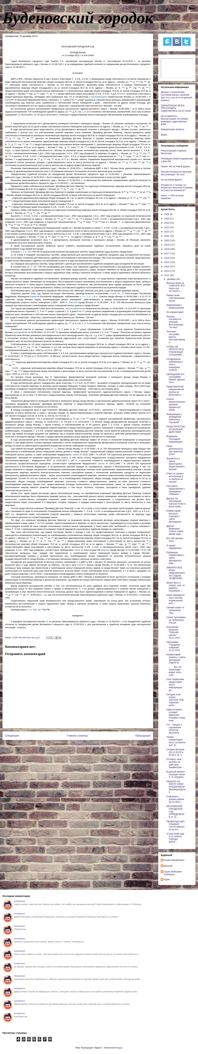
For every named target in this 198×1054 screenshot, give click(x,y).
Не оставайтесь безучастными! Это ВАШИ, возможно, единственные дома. (174, 120)
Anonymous (19, 901)
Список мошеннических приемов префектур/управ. (175, 404)
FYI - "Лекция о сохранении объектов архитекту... (174, 728)
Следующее (12, 735)
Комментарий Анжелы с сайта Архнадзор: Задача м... (175, 658)
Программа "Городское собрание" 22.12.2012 (173, 646)
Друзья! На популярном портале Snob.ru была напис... (176, 502)
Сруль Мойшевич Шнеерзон (173, 873)
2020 (167, 240)
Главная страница (77, 735)
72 (123, 293)
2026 (167, 214)
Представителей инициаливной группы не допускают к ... (175, 390)
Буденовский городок (78, 18)
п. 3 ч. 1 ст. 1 (86, 296)
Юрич (167, 879)
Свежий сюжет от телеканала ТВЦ (175, 610)
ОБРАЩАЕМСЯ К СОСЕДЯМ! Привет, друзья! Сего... (175, 378)
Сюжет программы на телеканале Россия (176, 620)
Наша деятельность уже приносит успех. (174, 450)
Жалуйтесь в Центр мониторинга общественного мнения (175, 463)
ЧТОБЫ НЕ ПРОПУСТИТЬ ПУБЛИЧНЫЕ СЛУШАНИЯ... (175, 350)
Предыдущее (143, 735)
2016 (167, 258)
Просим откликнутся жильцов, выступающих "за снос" (176, 173)
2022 (167, 231)
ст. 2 (98, 296)
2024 (167, 223)
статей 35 (115, 293)
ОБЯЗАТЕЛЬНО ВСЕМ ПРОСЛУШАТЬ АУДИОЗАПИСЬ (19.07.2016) (176, 108)
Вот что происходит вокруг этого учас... (174, 671)
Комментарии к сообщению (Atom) (86, 744)
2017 (167, 253)
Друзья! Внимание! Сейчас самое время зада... (174, 530)
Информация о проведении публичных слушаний (174, 418)
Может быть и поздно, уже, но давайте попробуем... (175, 586)
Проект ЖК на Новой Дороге (175, 166)
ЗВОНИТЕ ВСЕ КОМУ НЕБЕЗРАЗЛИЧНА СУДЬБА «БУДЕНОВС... (175, 573)
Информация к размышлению (175, 306)
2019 (167, 244)
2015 (167, 262)
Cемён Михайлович (174, 860)
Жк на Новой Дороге (171, 179)
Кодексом (34, 296)
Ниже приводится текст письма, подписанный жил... (175, 599)
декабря (171, 279)
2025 (167, 218)
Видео (164, 134)
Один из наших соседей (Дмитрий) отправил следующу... (175, 714)
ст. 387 (33, 267)
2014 (167, 266)
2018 (167, 249)
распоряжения (20, 332)
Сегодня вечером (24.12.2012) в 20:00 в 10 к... (175, 752)
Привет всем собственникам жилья (175, 298)
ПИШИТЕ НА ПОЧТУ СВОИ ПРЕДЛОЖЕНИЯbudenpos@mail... (176, 786)
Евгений (168, 866)
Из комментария (174, 312)
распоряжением (99, 97)
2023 (167, 227)
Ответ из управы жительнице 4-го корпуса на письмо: (175, 477)
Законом (73, 302)
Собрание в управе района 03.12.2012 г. (175, 799)
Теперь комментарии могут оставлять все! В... (176, 741)
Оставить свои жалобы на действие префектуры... (174, 763)
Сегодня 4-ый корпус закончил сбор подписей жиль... (175, 699)
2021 (167, 236)
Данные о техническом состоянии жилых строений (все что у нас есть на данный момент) (176, 96)
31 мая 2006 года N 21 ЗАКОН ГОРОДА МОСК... (175, 837)
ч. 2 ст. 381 (26, 252)
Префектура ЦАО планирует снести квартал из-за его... (175, 825)
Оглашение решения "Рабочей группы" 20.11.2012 (173, 632)
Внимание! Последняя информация (174, 439)
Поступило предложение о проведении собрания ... (175, 490)
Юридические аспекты (172, 129)
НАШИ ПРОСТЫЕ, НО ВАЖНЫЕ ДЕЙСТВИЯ (176, 429)
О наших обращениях (174, 546)
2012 (167, 275)
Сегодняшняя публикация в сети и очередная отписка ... (174, 364)
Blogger (118, 1047)
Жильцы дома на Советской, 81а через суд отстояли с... (175, 287)
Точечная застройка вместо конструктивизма (175, 337)
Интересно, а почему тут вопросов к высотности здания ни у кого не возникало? (177, 188)
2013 (167, 271)
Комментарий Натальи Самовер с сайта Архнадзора (173, 516)
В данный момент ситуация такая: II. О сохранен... (175, 774)
